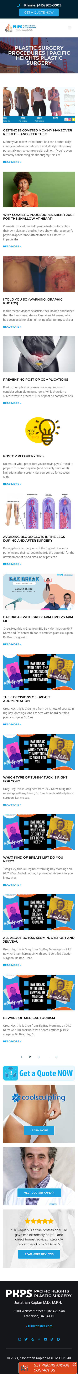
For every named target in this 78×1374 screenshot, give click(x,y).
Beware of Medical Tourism (29, 1018)
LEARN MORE (39, 1130)
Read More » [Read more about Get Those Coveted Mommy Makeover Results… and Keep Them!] (12, 161)
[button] (69, 28)
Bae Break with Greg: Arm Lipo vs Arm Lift (38, 619)
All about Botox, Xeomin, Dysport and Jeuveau (38, 939)
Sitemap (51, 1363)
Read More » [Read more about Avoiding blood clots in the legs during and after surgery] (12, 564)
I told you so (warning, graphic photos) (33, 301)
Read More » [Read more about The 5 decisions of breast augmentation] (12, 724)
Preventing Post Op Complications (35, 379)
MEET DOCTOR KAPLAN (39, 1192)
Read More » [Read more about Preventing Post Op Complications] (12, 403)
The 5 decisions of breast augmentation (26, 699)
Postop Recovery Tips (23, 456)
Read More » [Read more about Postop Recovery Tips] (12, 483)
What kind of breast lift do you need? (33, 859)
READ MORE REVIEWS (39, 1254)
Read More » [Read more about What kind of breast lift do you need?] (12, 884)
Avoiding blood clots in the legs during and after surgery (34, 538)
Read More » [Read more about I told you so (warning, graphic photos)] (12, 326)
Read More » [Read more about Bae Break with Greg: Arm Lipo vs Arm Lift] (12, 644)
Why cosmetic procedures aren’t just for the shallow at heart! (38, 216)
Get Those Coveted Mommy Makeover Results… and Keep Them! (37, 132)
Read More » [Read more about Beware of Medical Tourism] (12, 1041)
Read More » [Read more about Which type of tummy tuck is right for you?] (12, 804)
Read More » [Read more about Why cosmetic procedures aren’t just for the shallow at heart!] (12, 246)
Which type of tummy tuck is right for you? (35, 779)
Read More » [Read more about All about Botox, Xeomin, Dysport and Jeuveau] (12, 965)
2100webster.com (39, 1326)
